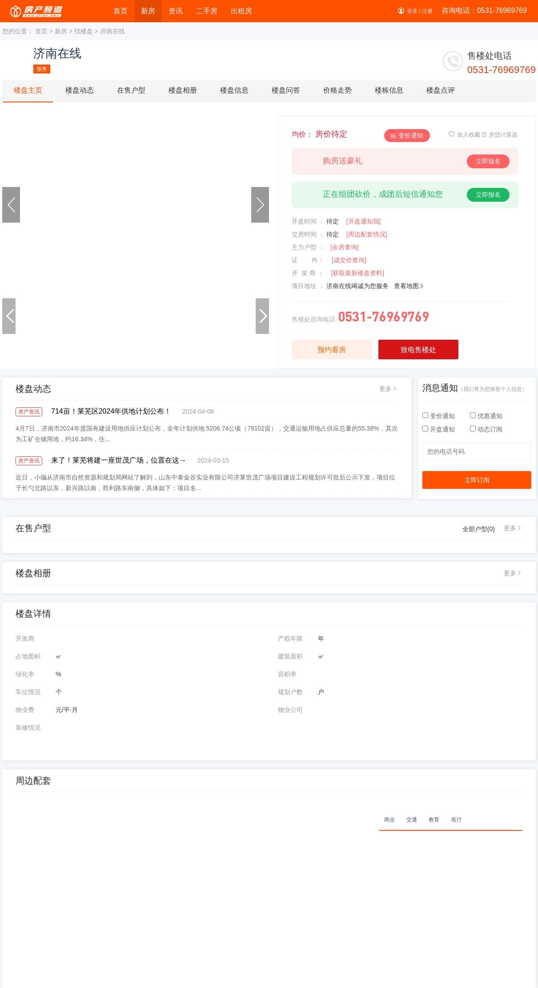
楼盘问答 (286, 90)
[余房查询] (344, 247)
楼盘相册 (183, 90)
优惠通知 (486, 415)
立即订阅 (477, 480)
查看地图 (409, 285)
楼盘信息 (234, 90)
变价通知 (407, 135)
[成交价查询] (349, 260)
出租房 (241, 11)
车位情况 (28, 691)
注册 (427, 11)
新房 (148, 11)
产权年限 (290, 638)
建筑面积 (290, 656)
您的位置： (17, 31)
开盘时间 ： (308, 221)
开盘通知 (439, 429)
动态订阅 (486, 429)
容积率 (287, 674)
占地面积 (28, 656)
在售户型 (131, 90)
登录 (412, 11)
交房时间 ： (308, 234)
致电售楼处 (418, 350)
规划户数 (290, 691)
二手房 (206, 11)
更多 (385, 388)
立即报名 (488, 161)
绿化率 (25, 674)
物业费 (25, 709)
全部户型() (478, 529)
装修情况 (28, 727)
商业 (389, 820)
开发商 (25, 638)
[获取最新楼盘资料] (357, 272)
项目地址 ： (308, 285)
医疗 (456, 820)
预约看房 (331, 350)
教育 (434, 820)
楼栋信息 (389, 90)
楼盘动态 (79, 90)
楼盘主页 (28, 90)
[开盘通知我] (363, 221)
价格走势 (337, 90)
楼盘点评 (440, 90)
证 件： (308, 260)
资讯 (176, 11)
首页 (120, 11)
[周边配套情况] (366, 234)
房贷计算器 (500, 134)
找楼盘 (83, 31)
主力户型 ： (308, 247)
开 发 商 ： (308, 272)
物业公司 (290, 709)
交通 (411, 820)
